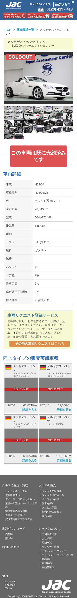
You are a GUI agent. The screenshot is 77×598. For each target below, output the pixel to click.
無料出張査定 (12, 495)
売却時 (9, 534)
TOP (8, 29)
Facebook (10, 585)
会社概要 (47, 538)
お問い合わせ (10, 547)
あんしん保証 (49, 507)
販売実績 (47, 515)
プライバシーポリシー (54, 550)
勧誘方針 (47, 559)
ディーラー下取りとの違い (20, 499)
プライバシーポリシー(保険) (57, 554)
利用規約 (47, 563)
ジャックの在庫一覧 (53, 495)
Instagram (10, 581)
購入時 (9, 538)
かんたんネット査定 (16, 491)
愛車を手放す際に (15, 515)
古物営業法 (48, 567)
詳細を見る (29, 409)
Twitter (9, 588)
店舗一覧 (47, 542)
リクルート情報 (50, 546)
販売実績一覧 (25, 29)
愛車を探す (48, 503)
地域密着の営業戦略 (16, 511)
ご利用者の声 (49, 534)
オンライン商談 (50, 499)
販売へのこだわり (52, 511)
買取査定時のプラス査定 (18, 519)
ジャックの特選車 (52, 491)
